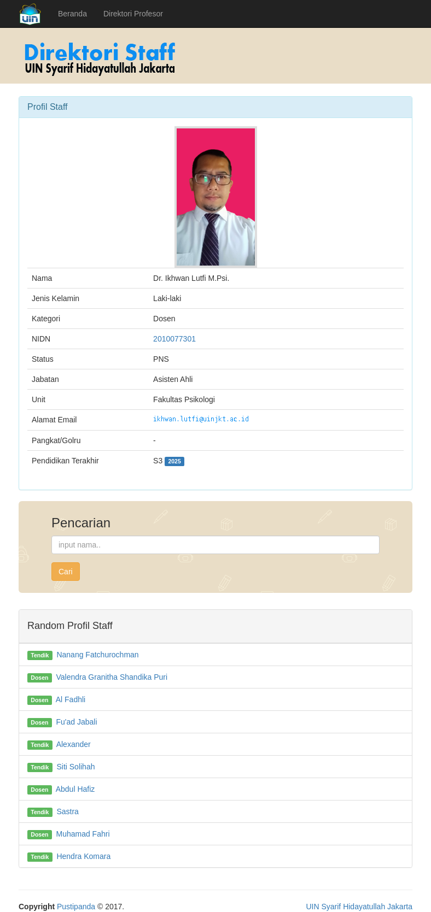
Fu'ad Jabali (76, 721)
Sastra (67, 811)
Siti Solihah (75, 766)
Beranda (72, 13)
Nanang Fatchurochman (97, 654)
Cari (66, 571)
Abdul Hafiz (75, 789)
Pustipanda (76, 906)
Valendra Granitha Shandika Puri (111, 677)
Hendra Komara (83, 856)
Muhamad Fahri (82, 833)
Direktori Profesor (133, 13)
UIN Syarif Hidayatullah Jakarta (359, 906)
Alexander (73, 744)
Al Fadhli (70, 699)
